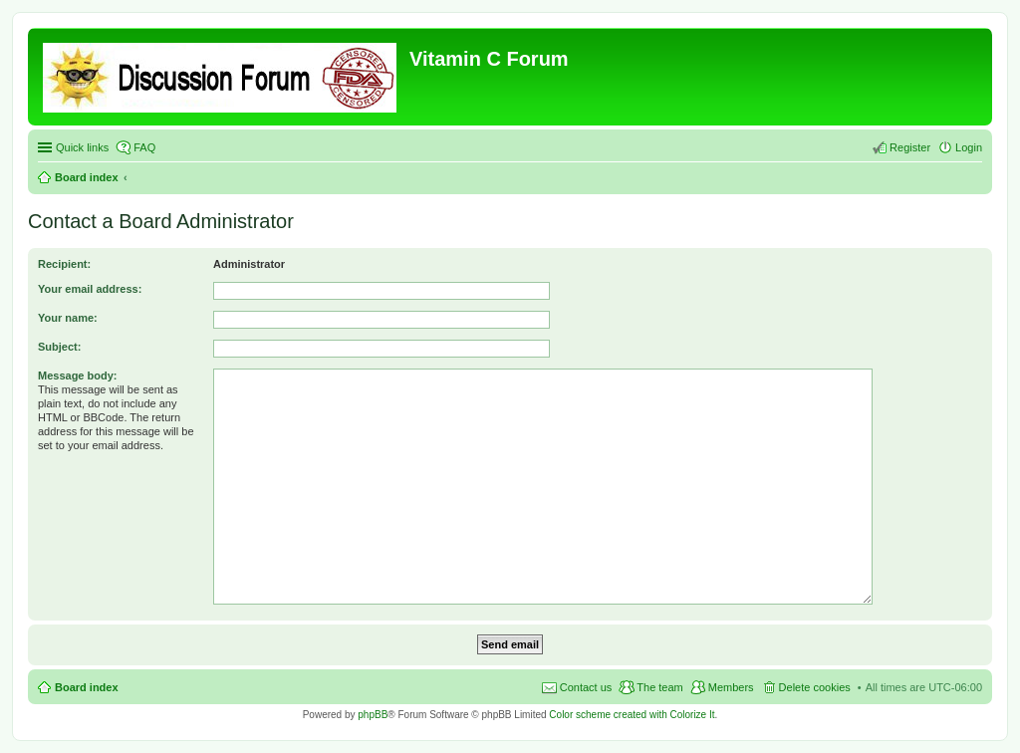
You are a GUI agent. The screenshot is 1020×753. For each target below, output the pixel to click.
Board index (87, 177)
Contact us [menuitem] (586, 687)
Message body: (77, 375)
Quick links (82, 147)
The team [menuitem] (659, 687)
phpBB (372, 714)
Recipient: (64, 264)
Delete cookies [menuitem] (815, 687)
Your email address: (89, 289)
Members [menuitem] (731, 687)
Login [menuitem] (968, 147)
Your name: (68, 318)
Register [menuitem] (910, 147)
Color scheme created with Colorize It (631, 714)
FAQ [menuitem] (144, 147)
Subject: (59, 347)
